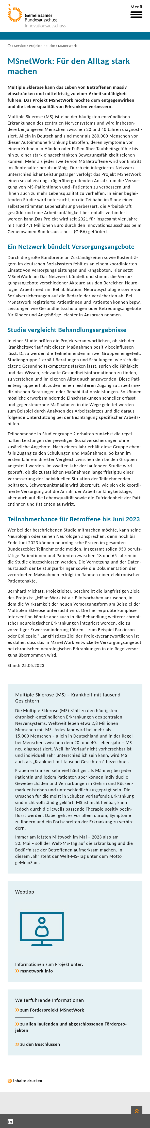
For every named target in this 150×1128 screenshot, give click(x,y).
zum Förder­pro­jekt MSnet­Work (52, 1010)
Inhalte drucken (27, 1080)
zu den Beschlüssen (40, 1044)
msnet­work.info (36, 971)
